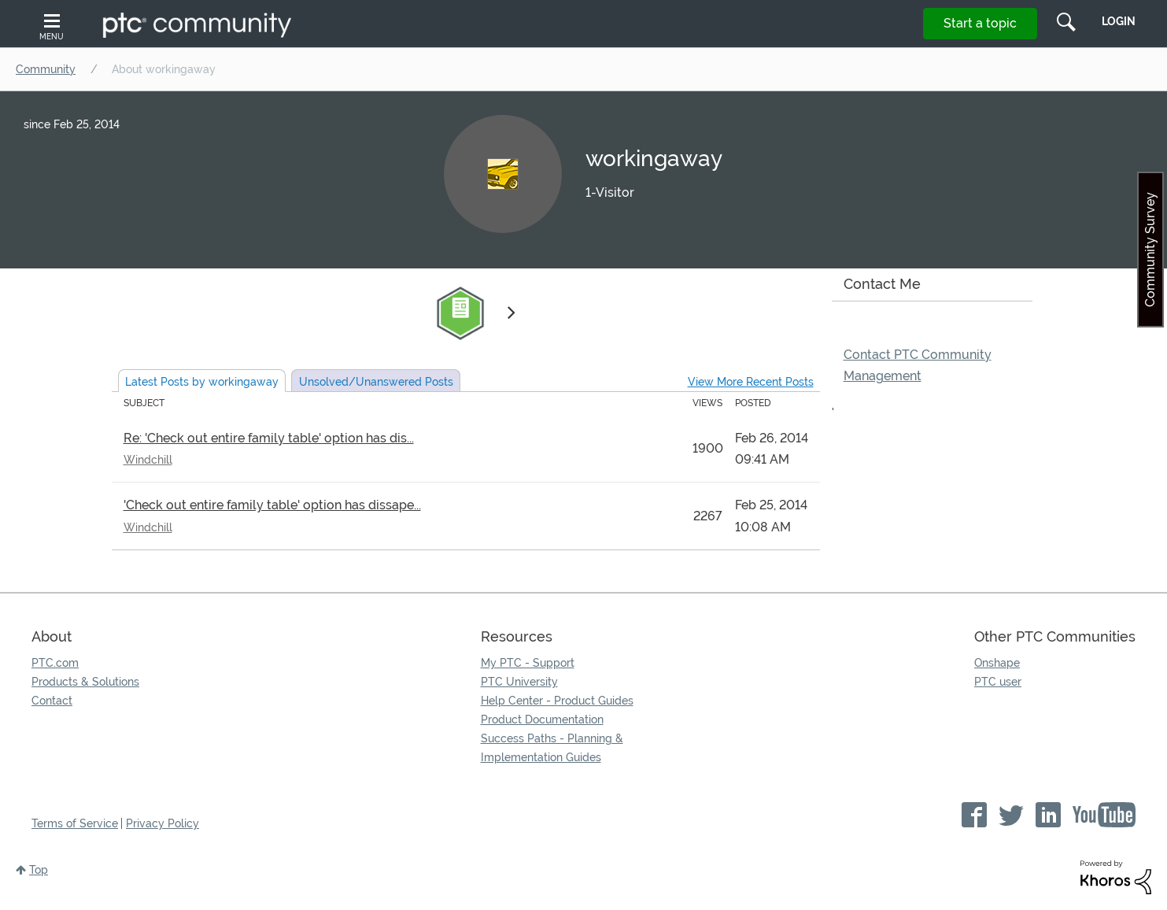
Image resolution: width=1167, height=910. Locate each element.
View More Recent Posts (751, 381)
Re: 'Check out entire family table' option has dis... (269, 438)
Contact (51, 700)
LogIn (1119, 21)
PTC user (997, 681)
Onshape (997, 663)
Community (46, 69)
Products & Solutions (85, 681)
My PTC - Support (527, 663)
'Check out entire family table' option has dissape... (272, 505)
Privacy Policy (162, 823)
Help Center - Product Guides (557, 700)
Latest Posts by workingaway (202, 381)
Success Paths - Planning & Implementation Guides (552, 748)
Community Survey (1150, 249)
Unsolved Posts (376, 381)
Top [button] (38, 870)
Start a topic (980, 23)
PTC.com (55, 663)
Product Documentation (542, 719)
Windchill (148, 459)
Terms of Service (74, 823)
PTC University (519, 681)
